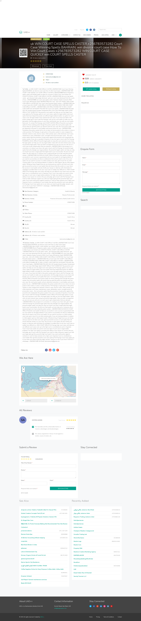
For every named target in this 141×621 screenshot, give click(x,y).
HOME (48, 35)
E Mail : (48, 239)
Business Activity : (48, 199)
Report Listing (112, 89)
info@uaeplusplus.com (60, 608)
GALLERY (55, 35)
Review (23, 470)
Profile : (48, 138)
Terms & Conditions (109, 617)
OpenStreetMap (73, 396)
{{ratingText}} (39, 459)
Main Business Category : (48, 191)
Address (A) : (33, 235)
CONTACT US (76, 35)
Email (84, 165)
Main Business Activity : (48, 195)
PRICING (96, 35)
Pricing (98, 617)
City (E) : (48, 224)
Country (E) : (48, 217)
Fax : (24, 206)
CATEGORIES (65, 35)
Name (84, 158)
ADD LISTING (105, 35)
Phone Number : (48, 202)
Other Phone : (48, 213)
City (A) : (48, 228)
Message (85, 172)
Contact (120, 617)
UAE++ (42, 617)
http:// (47, 80)
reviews (95, 83)
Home (90, 617)
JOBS (114, 35)
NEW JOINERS (87, 35)
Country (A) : (48, 221)
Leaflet (68, 396)
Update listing (92, 89)
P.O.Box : (25, 210)
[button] (57, 378)
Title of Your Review (26, 463)
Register (82, 29)
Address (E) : (33, 232)
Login (76, 29)
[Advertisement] (70, 14)
